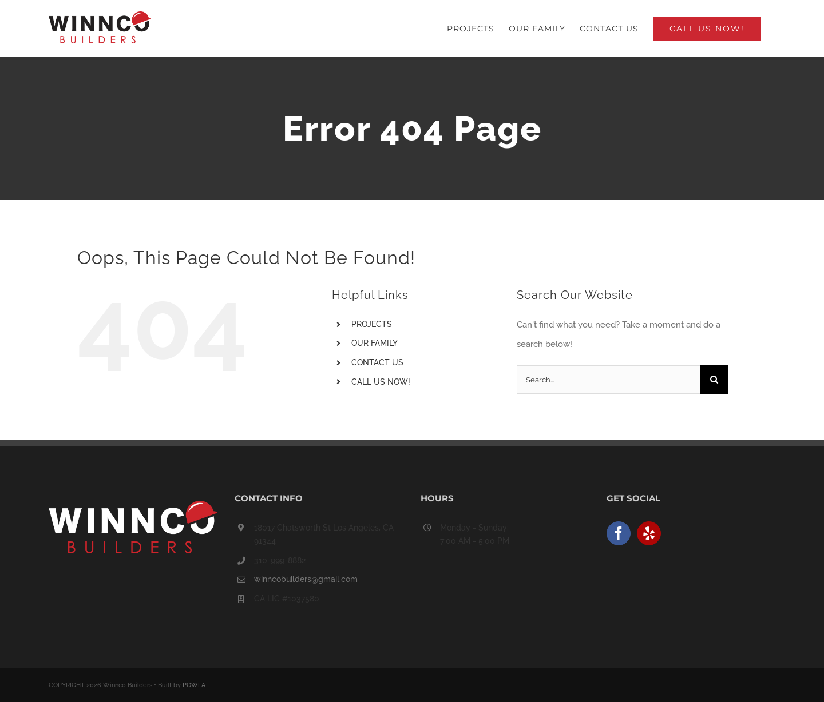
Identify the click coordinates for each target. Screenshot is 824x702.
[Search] (714, 379)
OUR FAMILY (374, 343)
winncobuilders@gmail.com (306, 579)
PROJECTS (371, 324)
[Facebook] (619, 533)
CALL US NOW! (380, 381)
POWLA (194, 685)
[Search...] (608, 379)
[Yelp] (649, 533)
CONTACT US (377, 362)
